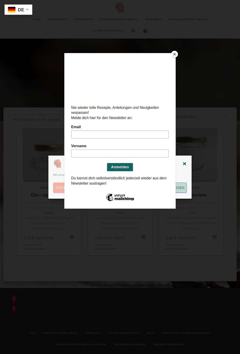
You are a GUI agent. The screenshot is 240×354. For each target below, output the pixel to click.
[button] (184, 163)
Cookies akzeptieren (75, 188)
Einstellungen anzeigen (161, 188)
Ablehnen (117, 188)
